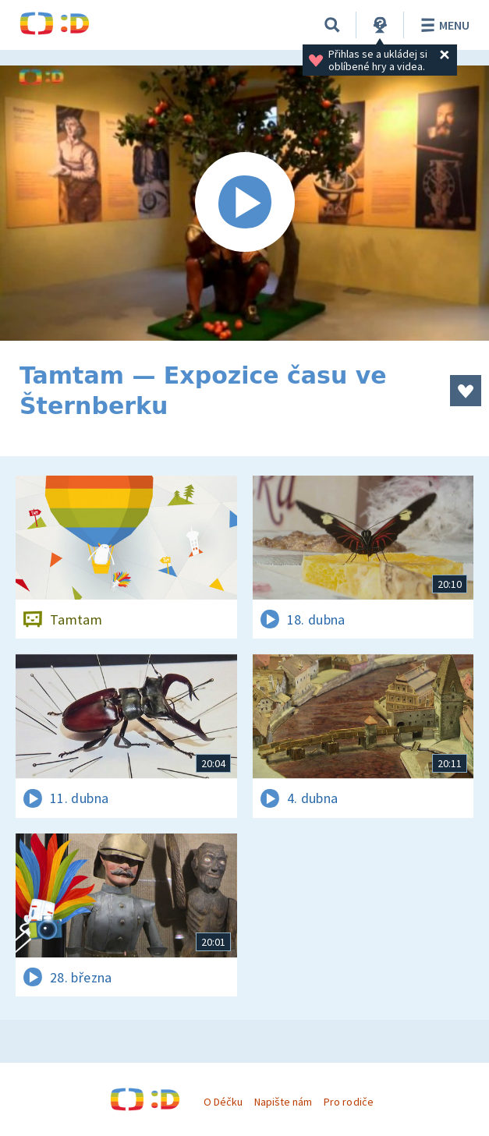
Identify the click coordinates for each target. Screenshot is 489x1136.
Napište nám (283, 1102)
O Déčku (223, 1102)
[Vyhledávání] (332, 25)
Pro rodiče (348, 1102)
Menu (443, 25)
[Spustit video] (244, 203)
